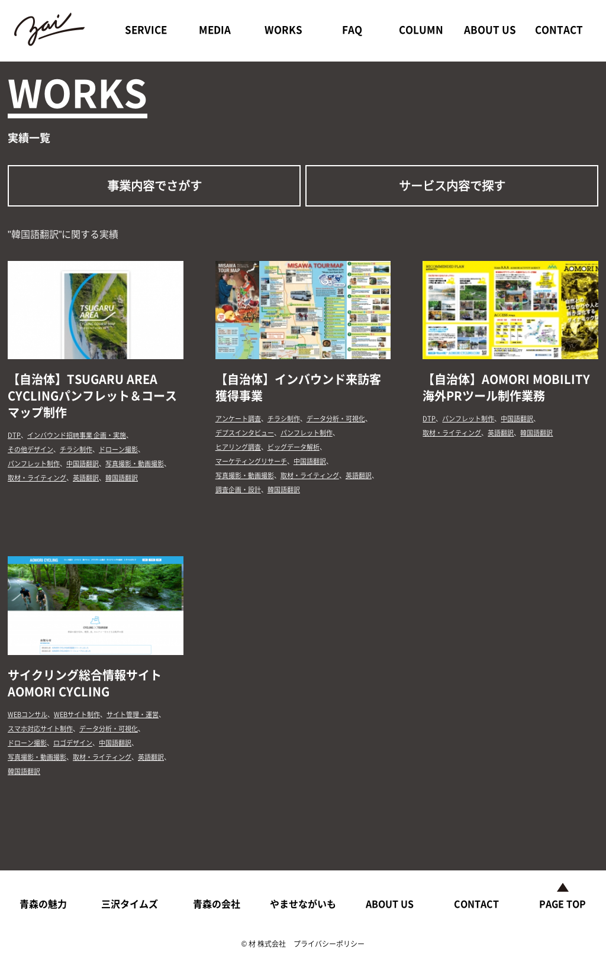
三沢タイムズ (129, 903)
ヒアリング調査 (238, 447)
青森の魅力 (43, 903)
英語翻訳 (86, 478)
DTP (14, 435)
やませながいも (303, 903)
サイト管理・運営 (133, 714)
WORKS (283, 29)
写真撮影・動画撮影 (134, 464)
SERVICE (146, 29)
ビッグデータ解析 (293, 447)
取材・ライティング (37, 478)
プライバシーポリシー (329, 943)
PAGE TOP (562, 903)
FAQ (352, 29)
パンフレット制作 (34, 464)
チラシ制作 (76, 449)
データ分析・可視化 (336, 419)
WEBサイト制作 (77, 714)
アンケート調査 (238, 419)
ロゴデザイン (72, 743)
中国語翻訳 (82, 464)
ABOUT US (490, 29)
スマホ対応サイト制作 (40, 729)
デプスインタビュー (244, 433)
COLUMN (421, 29)
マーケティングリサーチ (251, 461)
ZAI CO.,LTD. (51, 29)
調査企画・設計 (238, 490)
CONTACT (559, 29)
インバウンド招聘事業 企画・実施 (76, 435)
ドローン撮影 (118, 449)
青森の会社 (216, 903)
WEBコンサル (27, 714)
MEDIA (215, 29)
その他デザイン (30, 449)
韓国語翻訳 (121, 478)
